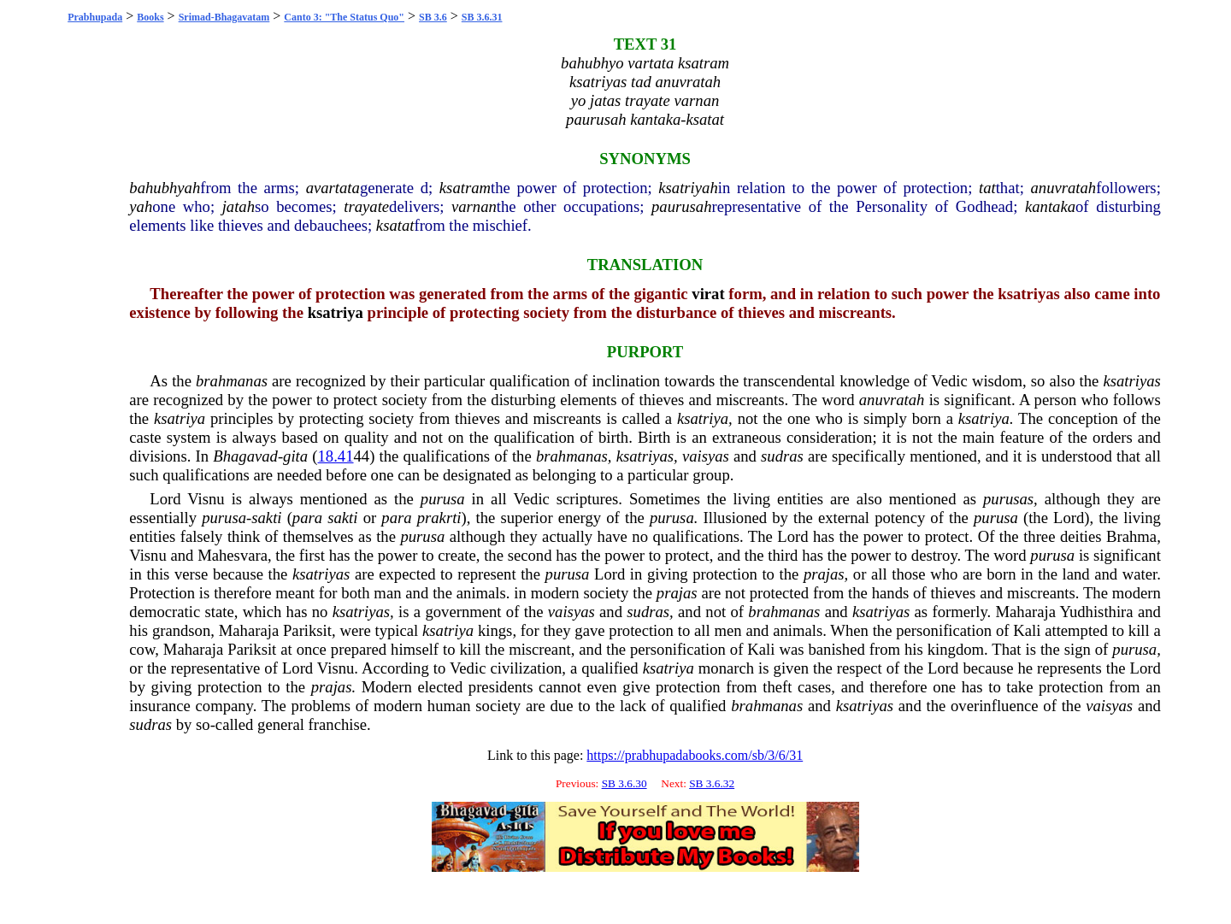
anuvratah (1063, 188)
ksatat (395, 225)
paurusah (681, 206)
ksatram (465, 188)
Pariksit (307, 630)
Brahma (1131, 536)
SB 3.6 (433, 17)
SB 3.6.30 (624, 783)
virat (708, 294)
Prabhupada (95, 17)
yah (140, 206)
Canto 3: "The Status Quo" (344, 17)
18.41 (336, 456)
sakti (266, 518)
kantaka (1050, 206)
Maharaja (1025, 612)
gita (295, 456)
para (307, 518)
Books (150, 17)
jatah (238, 206)
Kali (1026, 630)
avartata (333, 188)
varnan (474, 206)
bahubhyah (164, 188)
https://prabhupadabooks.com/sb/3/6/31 (694, 755)
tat (987, 188)
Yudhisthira (1097, 612)
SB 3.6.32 (711, 783)
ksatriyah (687, 188)
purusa (443, 499)
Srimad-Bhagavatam (224, 17)
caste (145, 437)
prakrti (439, 518)
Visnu (205, 499)
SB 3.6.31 (482, 17)
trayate (366, 206)
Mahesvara (232, 555)
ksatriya (335, 312)
